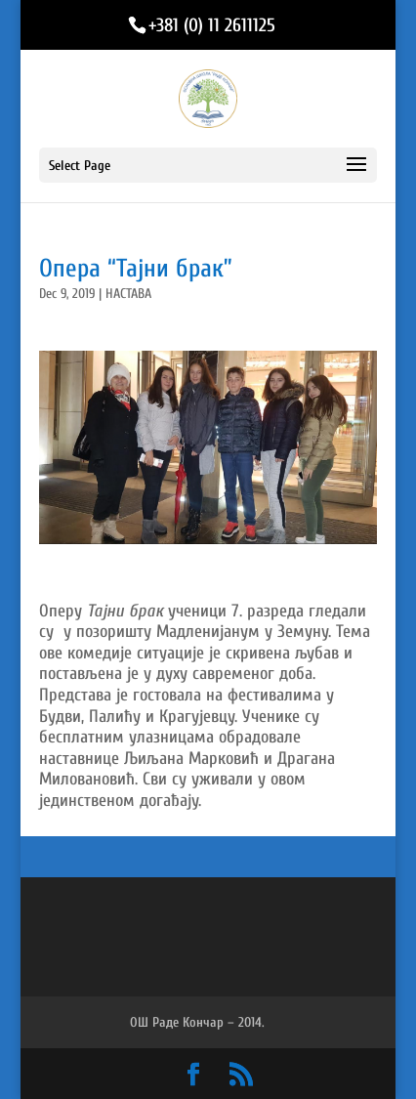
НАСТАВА (128, 293)
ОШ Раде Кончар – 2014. (197, 1022)
